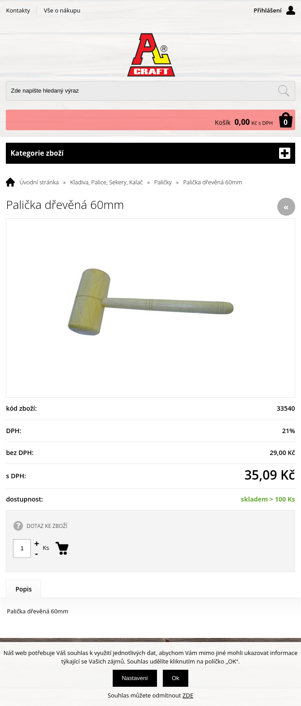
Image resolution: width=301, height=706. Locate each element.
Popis (23, 589)
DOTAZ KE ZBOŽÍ (46, 525)
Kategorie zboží (150, 153)
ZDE (187, 695)
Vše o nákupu (62, 10)
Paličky (163, 182)
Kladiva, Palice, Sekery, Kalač (106, 182)
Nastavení (135, 678)
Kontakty (18, 10)
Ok (175, 678)
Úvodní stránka (39, 182)
